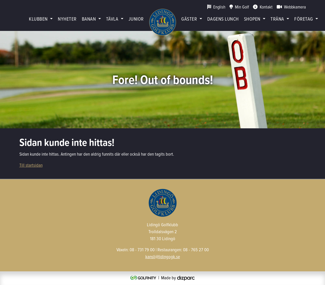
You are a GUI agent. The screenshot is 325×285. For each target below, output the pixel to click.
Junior (136, 18)
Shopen (252, 18)
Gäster (189, 18)
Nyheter (67, 18)
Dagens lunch (223, 18)
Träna (277, 18)
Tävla (112, 18)
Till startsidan (31, 165)
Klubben (38, 18)
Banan (89, 18)
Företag (303, 18)
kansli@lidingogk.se (162, 256)
